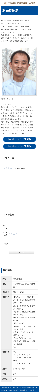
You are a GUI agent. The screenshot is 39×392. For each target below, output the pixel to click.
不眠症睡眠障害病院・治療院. (25, 390)
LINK (36, 390)
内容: (5, 244)
